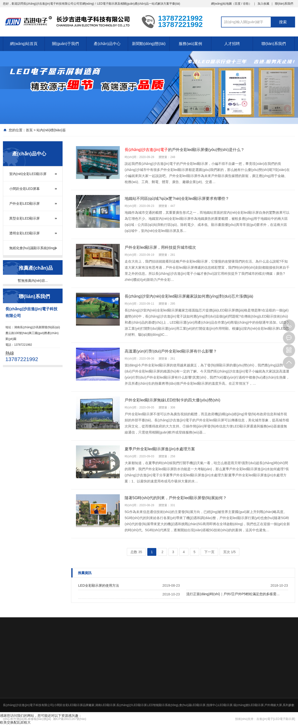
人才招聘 (232, 44)
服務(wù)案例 (190, 44)
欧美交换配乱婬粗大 (15, 722)
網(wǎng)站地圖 (221, 3)
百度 (238, 3)
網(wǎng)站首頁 (23, 44)
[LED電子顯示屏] (284, 719)
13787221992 (289, 325)
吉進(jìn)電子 (264, 719)
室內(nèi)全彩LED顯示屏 (28, 174)
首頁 (29, 130)
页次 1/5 (229, 552)
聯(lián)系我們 (284, 3)
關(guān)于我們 (65, 44)
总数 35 (136, 552)
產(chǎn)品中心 (107, 44)
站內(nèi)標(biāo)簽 (51, 130)
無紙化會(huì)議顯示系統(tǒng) (32, 248)
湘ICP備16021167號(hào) (69, 719)
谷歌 (246, 3)
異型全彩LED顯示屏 (24, 218)
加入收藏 (263, 3)
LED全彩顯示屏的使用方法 (98, 585)
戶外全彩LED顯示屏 (24, 203)
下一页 (209, 552)
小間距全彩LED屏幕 (24, 189)
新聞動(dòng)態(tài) (149, 44)
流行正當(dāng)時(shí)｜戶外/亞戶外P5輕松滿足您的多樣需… (232, 594)
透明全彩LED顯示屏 (24, 233)
